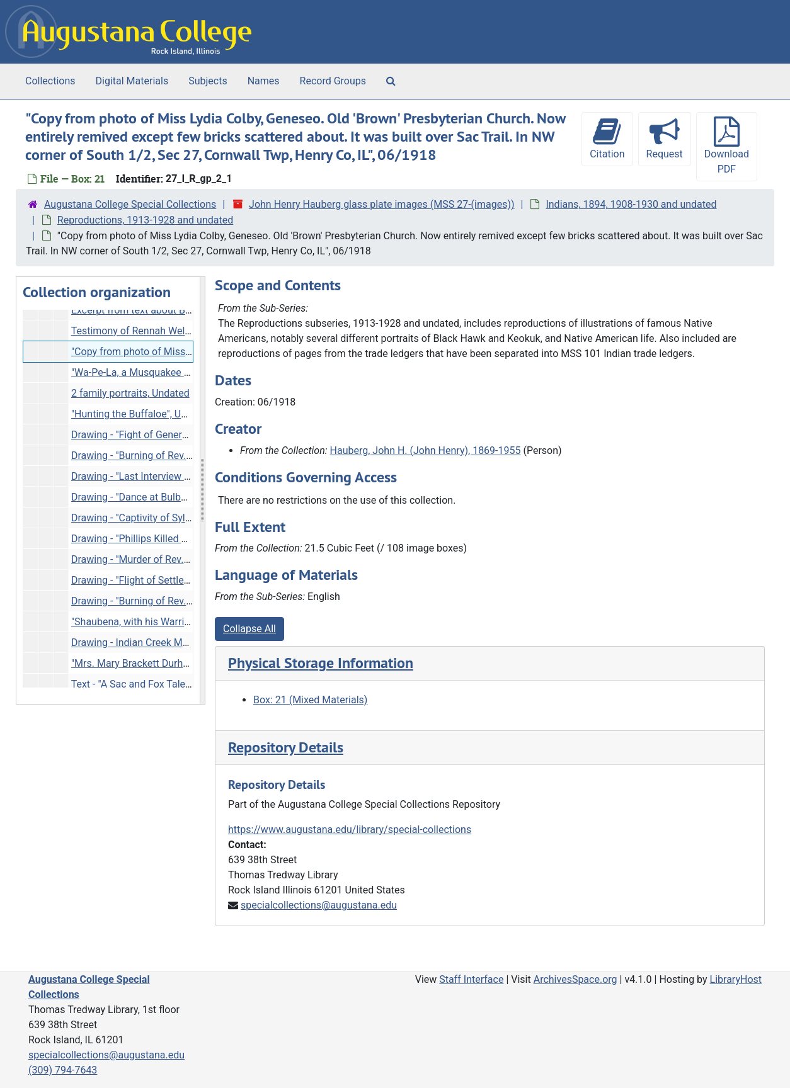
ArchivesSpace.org (575, 979)
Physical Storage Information (320, 662)
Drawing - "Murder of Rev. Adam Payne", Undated (179, 559)
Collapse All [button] (249, 629)
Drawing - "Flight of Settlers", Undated (154, 580)
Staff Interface (471, 979)
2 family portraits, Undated (130, 393)
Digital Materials (132, 81)
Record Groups (333, 81)
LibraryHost (736, 979)
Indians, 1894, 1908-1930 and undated (631, 204)
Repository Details (285, 747)
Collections (50, 81)
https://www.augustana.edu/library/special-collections (349, 830)
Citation (607, 138)
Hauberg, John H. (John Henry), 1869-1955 (425, 450)
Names (264, 81)
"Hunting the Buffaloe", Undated (141, 414)
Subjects (207, 81)
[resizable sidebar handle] (202, 490)
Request (664, 138)
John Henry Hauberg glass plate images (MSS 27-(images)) (381, 204)
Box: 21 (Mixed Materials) (310, 700)
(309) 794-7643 (62, 1070)
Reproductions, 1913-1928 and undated (145, 220)
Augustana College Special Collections (130, 204)
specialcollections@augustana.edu (319, 905)
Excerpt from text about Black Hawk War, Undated (182, 310)
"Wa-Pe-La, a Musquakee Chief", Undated (162, 372)
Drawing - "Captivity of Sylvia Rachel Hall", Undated (183, 518)
